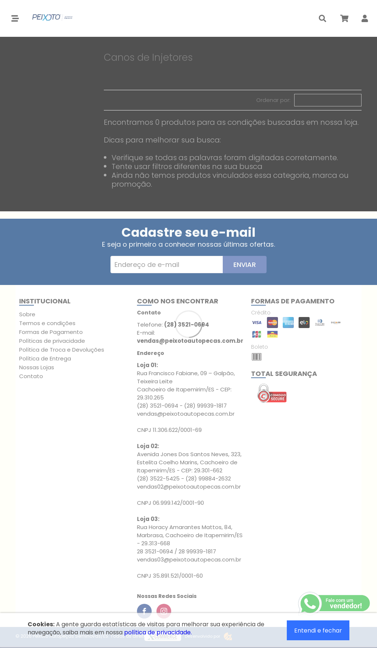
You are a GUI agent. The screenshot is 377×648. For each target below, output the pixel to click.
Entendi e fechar (318, 630)
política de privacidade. (158, 632)
